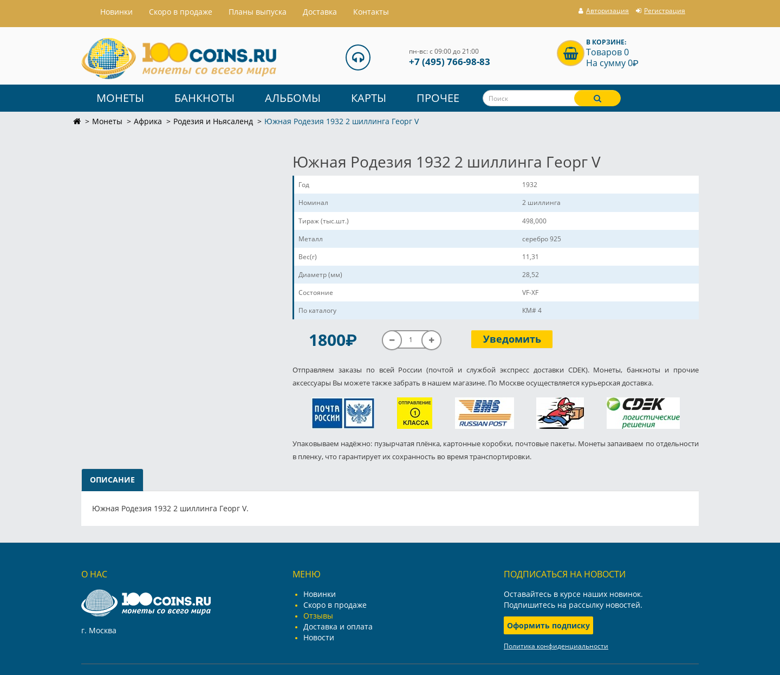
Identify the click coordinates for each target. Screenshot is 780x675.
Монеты (120, 98)
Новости (318, 637)
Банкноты (204, 98)
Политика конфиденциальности (556, 646)
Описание (112, 479)
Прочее (438, 98)
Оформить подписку (548, 625)
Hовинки (116, 12)
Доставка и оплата (338, 626)
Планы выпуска (258, 12)
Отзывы (318, 615)
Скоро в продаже (180, 12)
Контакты (371, 12)
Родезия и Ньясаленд (213, 121)
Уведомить (512, 338)
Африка (148, 121)
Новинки (319, 594)
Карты (368, 98)
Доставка (320, 12)
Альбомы (293, 98)
